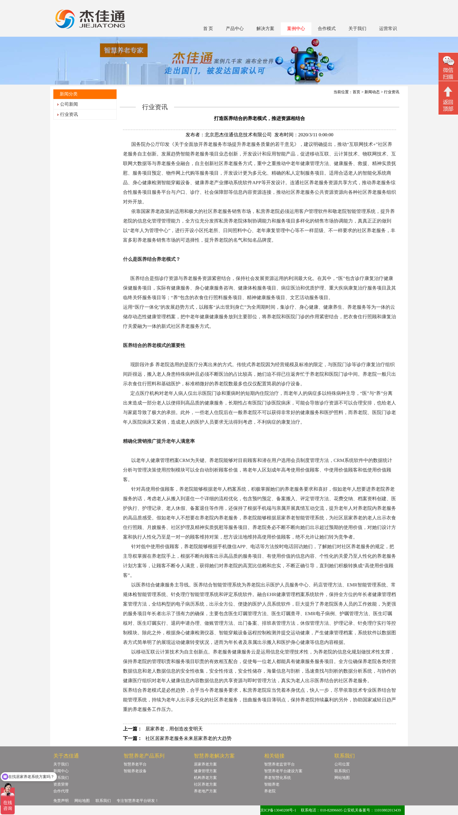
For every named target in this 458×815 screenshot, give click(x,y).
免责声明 (61, 800)
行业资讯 (69, 114)
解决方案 (265, 28)
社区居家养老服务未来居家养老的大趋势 (188, 738)
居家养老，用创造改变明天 (174, 728)
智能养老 (271, 784)
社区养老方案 (205, 784)
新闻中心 (61, 771)
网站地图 (342, 777)
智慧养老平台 (135, 764)
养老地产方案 (205, 791)
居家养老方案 (205, 764)
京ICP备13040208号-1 (278, 810)
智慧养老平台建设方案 (283, 771)
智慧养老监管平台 (279, 764)
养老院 (270, 791)
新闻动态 (372, 92)
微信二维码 (448, 67)
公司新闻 (69, 104)
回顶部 (448, 99)
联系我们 (61, 777)
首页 (356, 92)
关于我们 (357, 28)
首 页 (208, 28)
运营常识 (388, 28)
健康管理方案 (205, 771)
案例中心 (296, 28)
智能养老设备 (135, 771)
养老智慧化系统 (277, 777)
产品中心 (235, 28)
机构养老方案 (205, 777)
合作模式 (327, 28)
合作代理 (61, 791)
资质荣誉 (61, 784)
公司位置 (342, 764)
